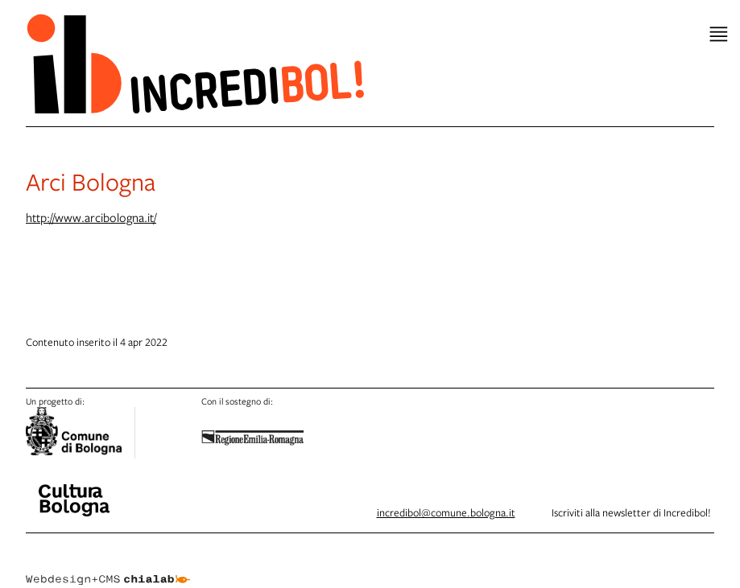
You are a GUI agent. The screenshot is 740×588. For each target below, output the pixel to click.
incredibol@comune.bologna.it (446, 512)
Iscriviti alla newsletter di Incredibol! (631, 512)
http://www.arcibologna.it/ (91, 217)
